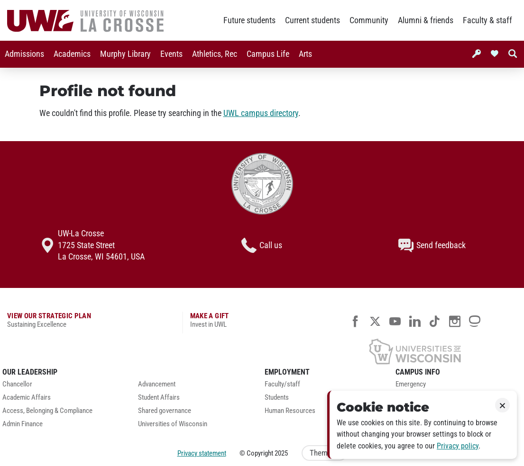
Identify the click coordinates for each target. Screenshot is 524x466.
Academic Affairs (26, 398)
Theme (324, 452)
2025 (281, 453)
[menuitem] (24, 54)
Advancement (156, 384)
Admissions (24, 54)
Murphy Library (125, 54)
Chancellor (17, 384)
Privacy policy (457, 445)
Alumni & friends (425, 20)
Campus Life (268, 54)
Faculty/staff (282, 384)
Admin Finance (22, 424)
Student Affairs (159, 398)
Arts (305, 54)
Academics (72, 54)
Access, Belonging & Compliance (47, 411)
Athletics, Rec (214, 54)
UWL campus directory (260, 113)
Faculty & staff (487, 20)
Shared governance (164, 411)
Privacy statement (201, 453)
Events (171, 54)
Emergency (410, 384)
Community (368, 20)
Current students (312, 20)
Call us (261, 245)
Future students (249, 20)
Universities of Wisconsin (172, 424)
